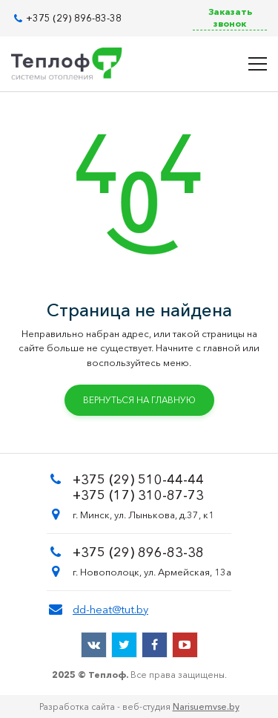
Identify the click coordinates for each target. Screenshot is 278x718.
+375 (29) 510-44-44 (138, 479)
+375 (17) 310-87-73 (138, 495)
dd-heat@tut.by (110, 609)
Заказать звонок (230, 17)
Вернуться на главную (139, 399)
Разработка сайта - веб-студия (139, 706)
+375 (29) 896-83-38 (74, 18)
